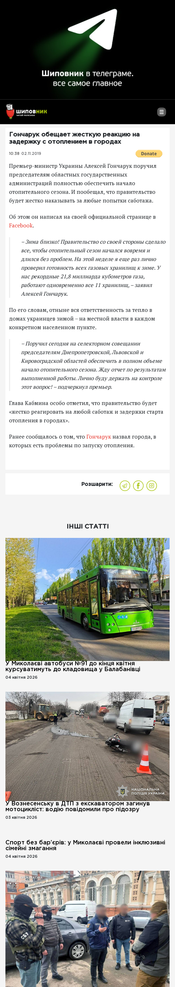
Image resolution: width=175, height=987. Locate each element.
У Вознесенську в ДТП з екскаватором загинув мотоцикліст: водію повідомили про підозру (77, 806)
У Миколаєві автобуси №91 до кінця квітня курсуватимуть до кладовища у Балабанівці (72, 666)
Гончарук (98, 436)
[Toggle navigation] (161, 114)
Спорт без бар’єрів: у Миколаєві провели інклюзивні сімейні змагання (85, 845)
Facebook (21, 225)
